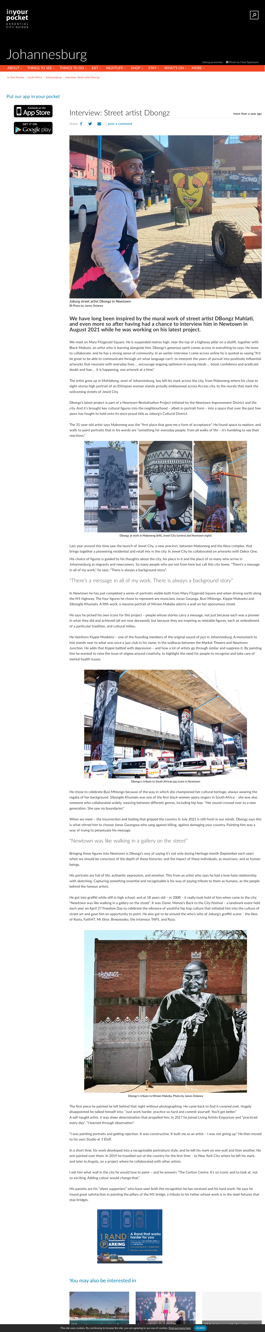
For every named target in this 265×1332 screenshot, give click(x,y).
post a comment (120, 124)
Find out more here (180, 1328)
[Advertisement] (166, 93)
